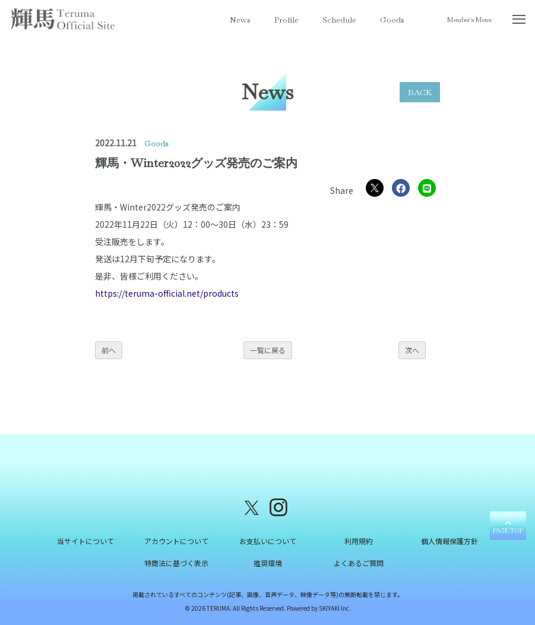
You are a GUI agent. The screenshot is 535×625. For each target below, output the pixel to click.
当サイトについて (85, 541)
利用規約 (358, 541)
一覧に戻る (268, 350)
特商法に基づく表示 (176, 563)
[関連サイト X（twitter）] (252, 506)
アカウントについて (176, 541)
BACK (420, 92)
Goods (392, 19)
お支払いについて (267, 541)
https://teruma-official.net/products (167, 293)
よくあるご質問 (359, 563)
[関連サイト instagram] (278, 506)
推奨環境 (268, 563)
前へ (109, 350)
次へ (412, 350)
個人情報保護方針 (449, 541)
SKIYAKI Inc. (335, 608)
